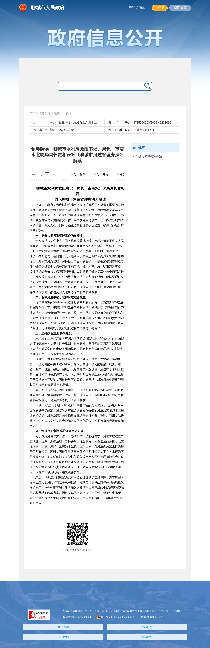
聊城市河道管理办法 (149, 156)
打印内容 (101, 174)
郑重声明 (63, 627)
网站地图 (146, 636)
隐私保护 (146, 627)
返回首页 (180, 8)
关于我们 (63, 636)
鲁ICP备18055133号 (152, 616)
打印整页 (78, 174)
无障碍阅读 (137, 8)
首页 (32, 113)
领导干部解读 (63, 113)
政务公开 (45, 113)
